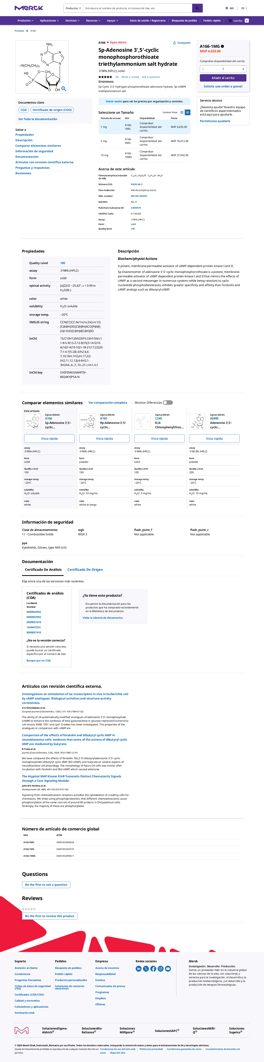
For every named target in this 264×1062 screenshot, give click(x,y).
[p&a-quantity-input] (223, 69)
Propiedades (24, 135)
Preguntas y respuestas (32, 168)
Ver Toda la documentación (37, 119)
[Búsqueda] (197, 8)
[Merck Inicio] (29, 8)
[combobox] (133, 8)
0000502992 (34, 612)
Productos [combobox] (72, 8)
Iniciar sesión (114, 101)
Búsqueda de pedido (184, 20)
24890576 (136, 207)
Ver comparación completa (108, 402)
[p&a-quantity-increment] (243, 69)
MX (229, 8)
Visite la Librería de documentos (103, 617)
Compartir (181, 42)
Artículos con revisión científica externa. (44, 162)
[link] (33, 968)
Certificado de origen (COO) (52, 110)
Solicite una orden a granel (223, 86)
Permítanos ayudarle (215, 121)
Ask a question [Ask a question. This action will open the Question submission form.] (151, 77)
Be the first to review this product (51, 917)
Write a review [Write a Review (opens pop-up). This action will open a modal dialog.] (130, 77)
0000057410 (34, 622)
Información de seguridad (34, 151)
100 (133, 228)
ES (244, 8)
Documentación (26, 157)
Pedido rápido (212, 20)
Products (19, 30)
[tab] (22, 30)
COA (24, 110)
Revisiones (23, 173)
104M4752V (34, 627)
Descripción (23, 140)
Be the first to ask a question (46, 885)
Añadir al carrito (223, 78)
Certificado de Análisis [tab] (43, 569)
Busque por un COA (39, 660)
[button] (148, 20)
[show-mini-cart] (238, 20)
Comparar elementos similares (38, 146)
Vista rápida (49, 439)
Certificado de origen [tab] (85, 569)
